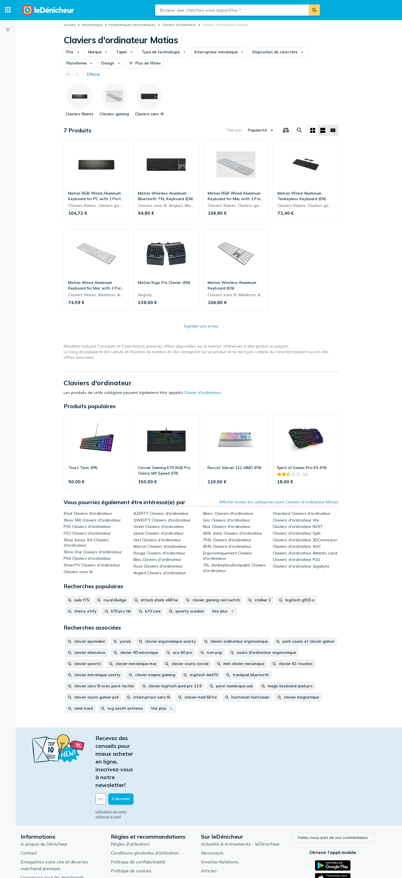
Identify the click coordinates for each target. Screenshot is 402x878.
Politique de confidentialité (141, 814)
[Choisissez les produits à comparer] (285, 130)
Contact (32, 805)
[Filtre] (7, 30)
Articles (212, 823)
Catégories (215, 832)
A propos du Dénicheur (47, 796)
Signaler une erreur (201, 326)
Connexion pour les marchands (55, 829)
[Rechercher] (314, 10)
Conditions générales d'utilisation (148, 805)
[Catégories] (8, 10)
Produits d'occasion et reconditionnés (242, 841)
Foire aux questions (43, 838)
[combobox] (232, 10)
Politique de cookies (134, 823)
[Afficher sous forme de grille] (313, 130)
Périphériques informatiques (132, 25)
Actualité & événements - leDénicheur (243, 796)
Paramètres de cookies (137, 832)
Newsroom (215, 805)
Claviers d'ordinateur (179, 25)
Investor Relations (223, 814)
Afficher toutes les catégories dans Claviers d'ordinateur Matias (278, 501)
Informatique (92, 25)
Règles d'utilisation (133, 796)
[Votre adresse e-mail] (137, 752)
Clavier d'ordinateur (202, 392)
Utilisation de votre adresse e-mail (127, 764)
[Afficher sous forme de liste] (323, 130)
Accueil (69, 25)
